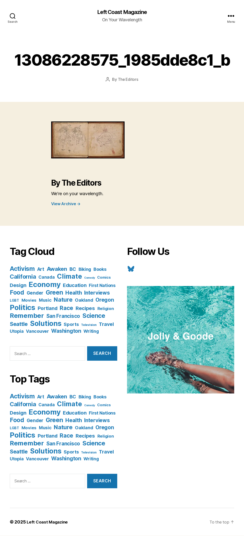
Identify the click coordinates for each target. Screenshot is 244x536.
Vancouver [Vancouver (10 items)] (37, 331)
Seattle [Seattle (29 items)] (19, 324)
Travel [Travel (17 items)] (106, 325)
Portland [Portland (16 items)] (48, 309)
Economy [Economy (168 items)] (44, 285)
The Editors (128, 79)
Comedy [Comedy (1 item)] (89, 278)
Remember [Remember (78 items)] (27, 316)
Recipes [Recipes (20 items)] (85, 309)
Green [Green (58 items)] (54, 293)
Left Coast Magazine (122, 12)
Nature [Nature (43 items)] (63, 300)
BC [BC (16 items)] (73, 270)
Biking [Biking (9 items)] (85, 269)
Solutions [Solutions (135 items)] (45, 324)
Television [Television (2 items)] (88, 325)
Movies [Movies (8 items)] (29, 300)
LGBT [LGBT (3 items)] (14, 301)
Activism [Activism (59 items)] (22, 269)
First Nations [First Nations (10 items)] (102, 285)
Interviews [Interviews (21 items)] (97, 293)
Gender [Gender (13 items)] (35, 293)
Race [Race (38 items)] (66, 308)
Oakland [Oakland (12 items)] (84, 300)
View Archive (66, 204)
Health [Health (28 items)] (73, 293)
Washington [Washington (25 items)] (66, 331)
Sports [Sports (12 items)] (71, 324)
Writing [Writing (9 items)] (91, 331)
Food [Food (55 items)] (17, 293)
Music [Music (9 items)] (45, 300)
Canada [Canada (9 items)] (46, 277)
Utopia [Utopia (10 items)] (16, 331)
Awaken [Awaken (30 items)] (57, 269)
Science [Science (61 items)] (93, 316)
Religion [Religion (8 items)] (105, 309)
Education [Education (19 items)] (75, 286)
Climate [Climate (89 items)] (69, 277)
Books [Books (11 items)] (99, 269)
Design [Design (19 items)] (18, 286)
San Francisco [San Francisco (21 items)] (63, 316)
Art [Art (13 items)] (40, 270)
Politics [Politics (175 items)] (22, 308)
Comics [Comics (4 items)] (104, 278)
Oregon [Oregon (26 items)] (104, 300)
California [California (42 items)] (23, 277)
